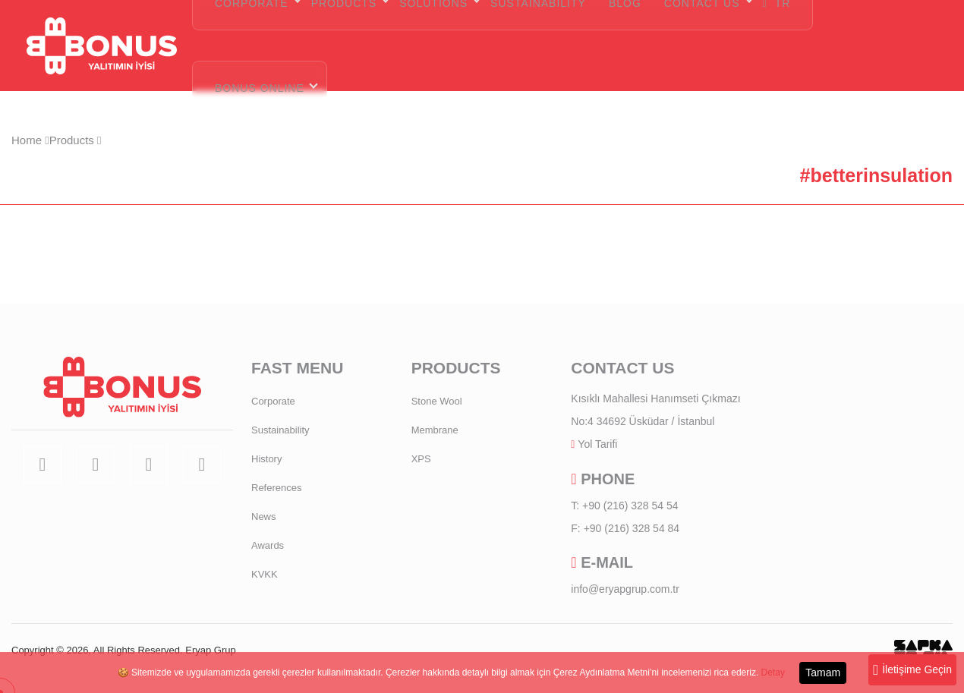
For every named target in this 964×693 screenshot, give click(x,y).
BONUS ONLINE (259, 88)
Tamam (822, 672)
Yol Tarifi (597, 444)
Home (30, 140)
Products (75, 140)
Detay (773, 672)
